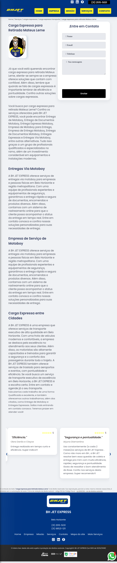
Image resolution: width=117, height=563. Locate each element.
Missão (69, 10)
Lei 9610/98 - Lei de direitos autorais (90, 491)
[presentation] (84, 81)
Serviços (86, 10)
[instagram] (72, 2)
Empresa (53, 10)
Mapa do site (78, 533)
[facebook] (82, 2)
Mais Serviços (95, 533)
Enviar (83, 93)
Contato (104, 10)
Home (38, 10)
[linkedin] (77, 2)
